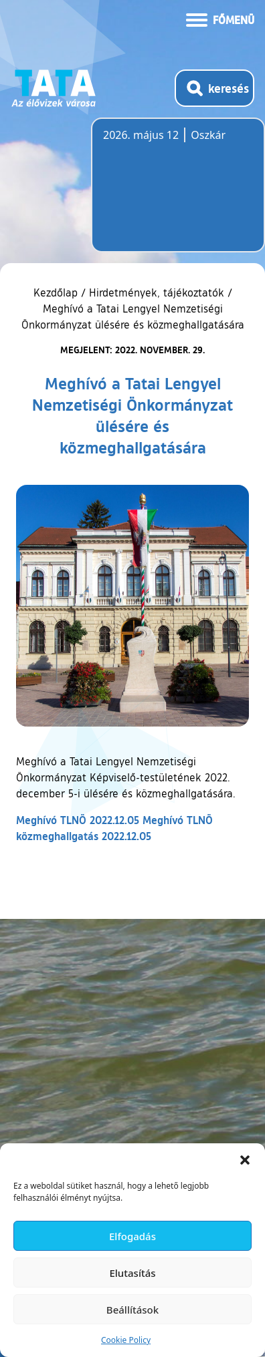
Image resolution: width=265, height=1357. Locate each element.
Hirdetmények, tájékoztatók (156, 292)
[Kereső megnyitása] (214, 88)
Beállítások (132, 1309)
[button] (245, 1160)
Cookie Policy (126, 1340)
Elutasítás (132, 1273)
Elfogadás (132, 1236)
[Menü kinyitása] (220, 18)
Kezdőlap (57, 292)
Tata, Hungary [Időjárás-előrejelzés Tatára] (178, 193)
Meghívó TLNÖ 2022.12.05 (77, 820)
